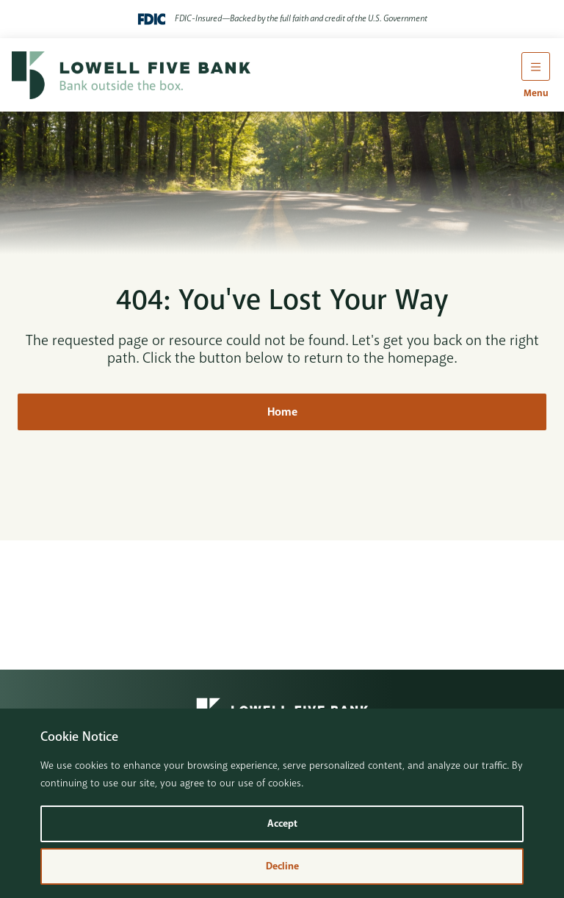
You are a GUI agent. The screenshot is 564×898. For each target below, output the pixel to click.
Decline (282, 866)
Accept (282, 823)
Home (282, 412)
